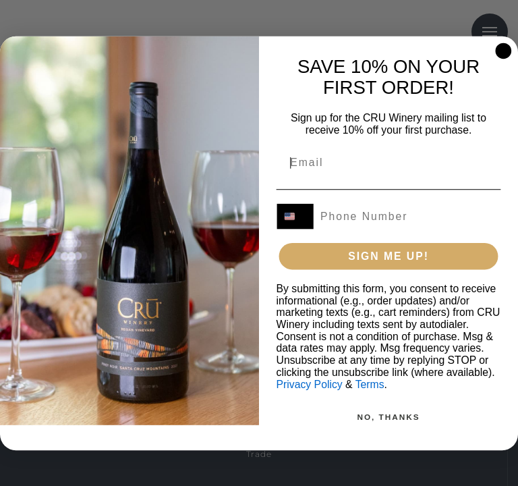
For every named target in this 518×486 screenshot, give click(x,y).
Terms (369, 383)
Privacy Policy (310, 383)
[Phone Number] (407, 215)
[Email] (380, 162)
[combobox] (295, 215)
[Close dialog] (504, 51)
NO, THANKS (388, 416)
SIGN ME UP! (388, 255)
